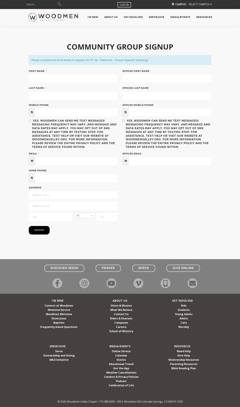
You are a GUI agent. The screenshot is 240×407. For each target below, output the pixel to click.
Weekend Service (59, 310)
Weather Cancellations (121, 372)
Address (35, 187)
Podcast (121, 381)
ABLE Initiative (59, 360)
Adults (184, 318)
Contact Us (121, 314)
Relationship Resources (183, 360)
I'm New (93, 17)
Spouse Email (132, 153)
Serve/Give (156, 17)
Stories (121, 360)
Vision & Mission (121, 305)
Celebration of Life (121, 385)
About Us (111, 17)
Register (39, 230)
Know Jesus (59, 318)
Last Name (37, 87)
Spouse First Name (135, 71)
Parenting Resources (183, 364)
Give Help (183, 355)
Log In (124, 5)
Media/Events (180, 17)
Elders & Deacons (121, 318)
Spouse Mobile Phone (138, 105)
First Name (37, 71)
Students (184, 310)
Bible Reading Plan (183, 368)
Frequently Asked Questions (58, 327)
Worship (183, 327)
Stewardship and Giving (59, 355)
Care (184, 322)
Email (33, 153)
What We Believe (121, 310)
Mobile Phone (39, 105)
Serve (59, 351)
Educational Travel (121, 364)
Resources (204, 17)
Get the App (121, 368)
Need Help (184, 351)
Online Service (121, 351)
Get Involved (133, 17)
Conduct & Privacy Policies (121, 377)
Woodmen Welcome (59, 314)
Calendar (121, 355)
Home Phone (38, 170)
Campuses (121, 322)
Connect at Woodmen (59, 305)
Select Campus (200, 4)
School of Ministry (121, 331)
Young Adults (183, 314)
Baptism (58, 322)
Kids (183, 305)
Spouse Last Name (135, 87)
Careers (121, 327)
